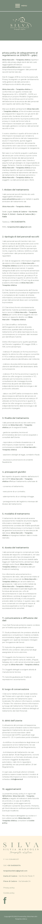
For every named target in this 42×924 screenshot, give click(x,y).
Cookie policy (8, 893)
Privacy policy (9, 888)
